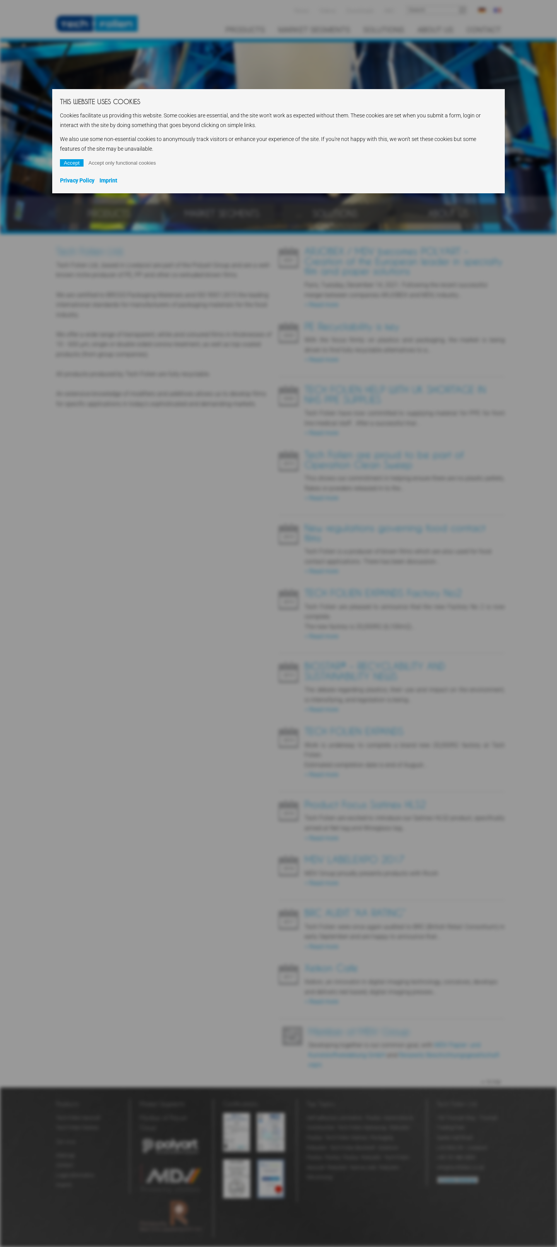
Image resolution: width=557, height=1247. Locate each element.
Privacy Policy (77, 180)
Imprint (108, 180)
